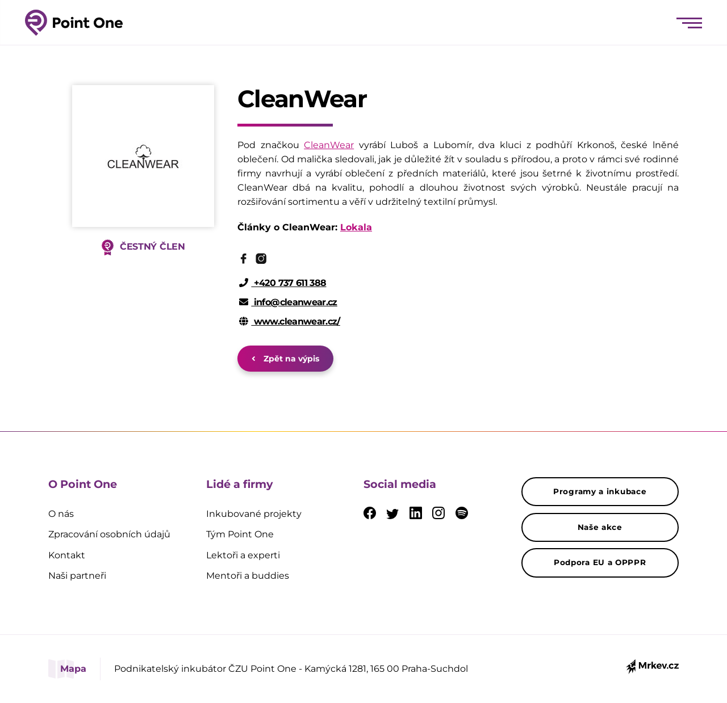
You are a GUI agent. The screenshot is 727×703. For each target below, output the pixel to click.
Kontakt (66, 555)
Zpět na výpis (285, 358)
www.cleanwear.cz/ (289, 321)
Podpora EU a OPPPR (600, 562)
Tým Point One (240, 534)
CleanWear (329, 145)
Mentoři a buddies (247, 575)
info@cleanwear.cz (288, 302)
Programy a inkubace (599, 491)
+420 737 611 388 (283, 282)
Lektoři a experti (243, 555)
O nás (61, 513)
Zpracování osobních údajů (109, 534)
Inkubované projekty (254, 513)
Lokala (356, 227)
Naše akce (600, 527)
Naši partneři (77, 575)
